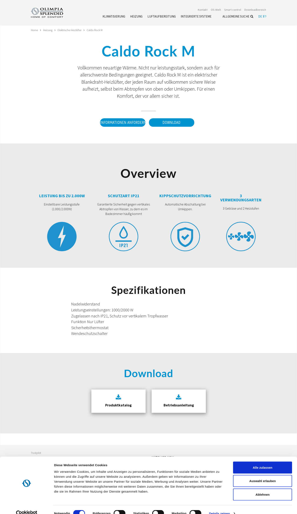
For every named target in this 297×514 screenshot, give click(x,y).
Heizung (48, 30)
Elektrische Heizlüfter (70, 30)
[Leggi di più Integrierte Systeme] (196, 17)
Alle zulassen (262, 460)
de (262, 17)
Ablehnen (263, 487)
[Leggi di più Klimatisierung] (114, 17)
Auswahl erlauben (262, 473)
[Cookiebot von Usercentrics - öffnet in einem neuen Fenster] (27, 506)
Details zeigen (219, 506)
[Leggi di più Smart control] (232, 10)
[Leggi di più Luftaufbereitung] (161, 17)
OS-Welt (216, 10)
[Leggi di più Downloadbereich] (255, 10)
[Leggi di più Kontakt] (202, 10)
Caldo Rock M (96, 30)
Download (171, 122)
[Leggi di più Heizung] (136, 17)
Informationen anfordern (122, 122)
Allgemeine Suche (238, 17)
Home (34, 30)
